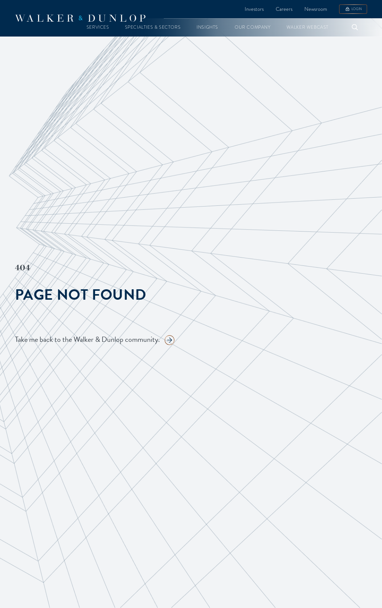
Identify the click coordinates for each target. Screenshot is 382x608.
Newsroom (315, 9)
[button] (98, 27)
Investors (254, 9)
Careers (284, 9)
